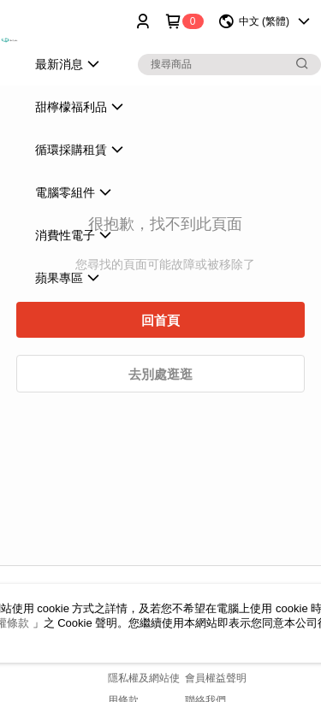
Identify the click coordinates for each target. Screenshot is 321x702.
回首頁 (160, 320)
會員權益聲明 (216, 678)
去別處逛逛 (160, 374)
